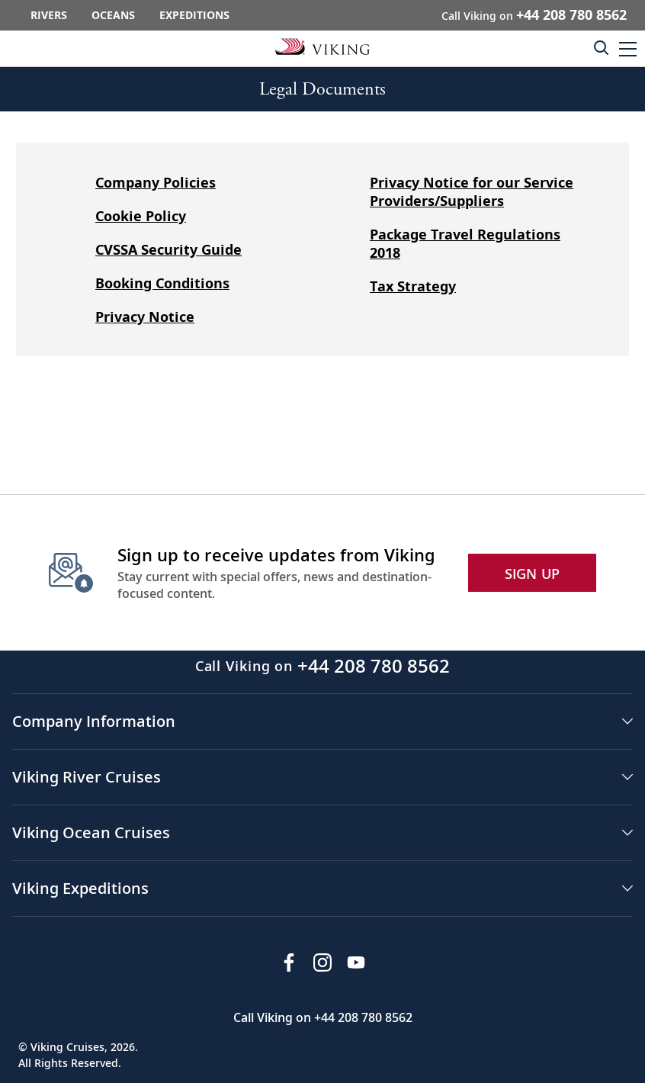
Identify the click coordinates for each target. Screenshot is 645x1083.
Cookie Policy (140, 216)
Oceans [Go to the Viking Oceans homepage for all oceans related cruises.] (113, 15)
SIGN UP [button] (532, 573)
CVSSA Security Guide (168, 249)
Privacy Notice (144, 316)
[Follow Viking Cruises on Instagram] (322, 962)
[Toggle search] (601, 47)
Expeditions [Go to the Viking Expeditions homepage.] (194, 15)
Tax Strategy (413, 286)
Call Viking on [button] (534, 14)
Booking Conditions (162, 283)
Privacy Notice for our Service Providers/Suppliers (471, 191)
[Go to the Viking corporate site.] (322, 46)
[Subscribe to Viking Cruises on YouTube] (356, 962)
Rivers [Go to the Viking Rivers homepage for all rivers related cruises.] (48, 15)
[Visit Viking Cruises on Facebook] (289, 962)
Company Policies (155, 182)
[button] (627, 48)
